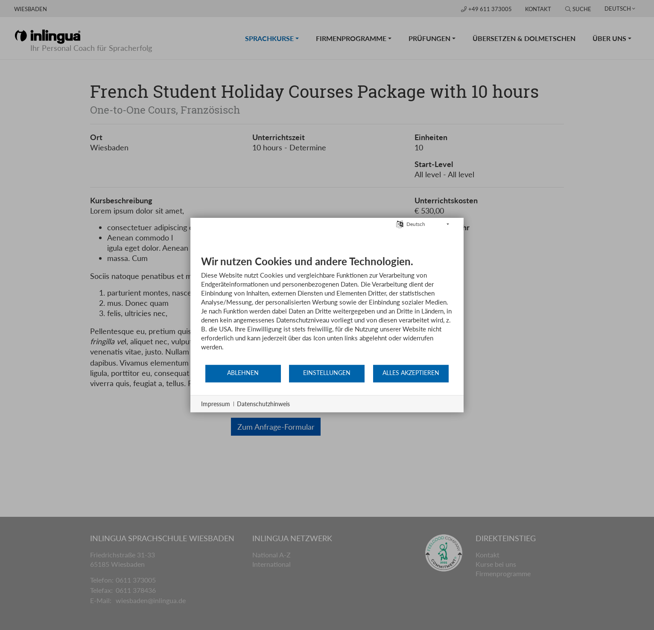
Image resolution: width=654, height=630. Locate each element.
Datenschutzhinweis (263, 403)
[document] (327, 309)
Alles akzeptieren (410, 372)
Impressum (215, 403)
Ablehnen (243, 372)
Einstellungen (326, 372)
